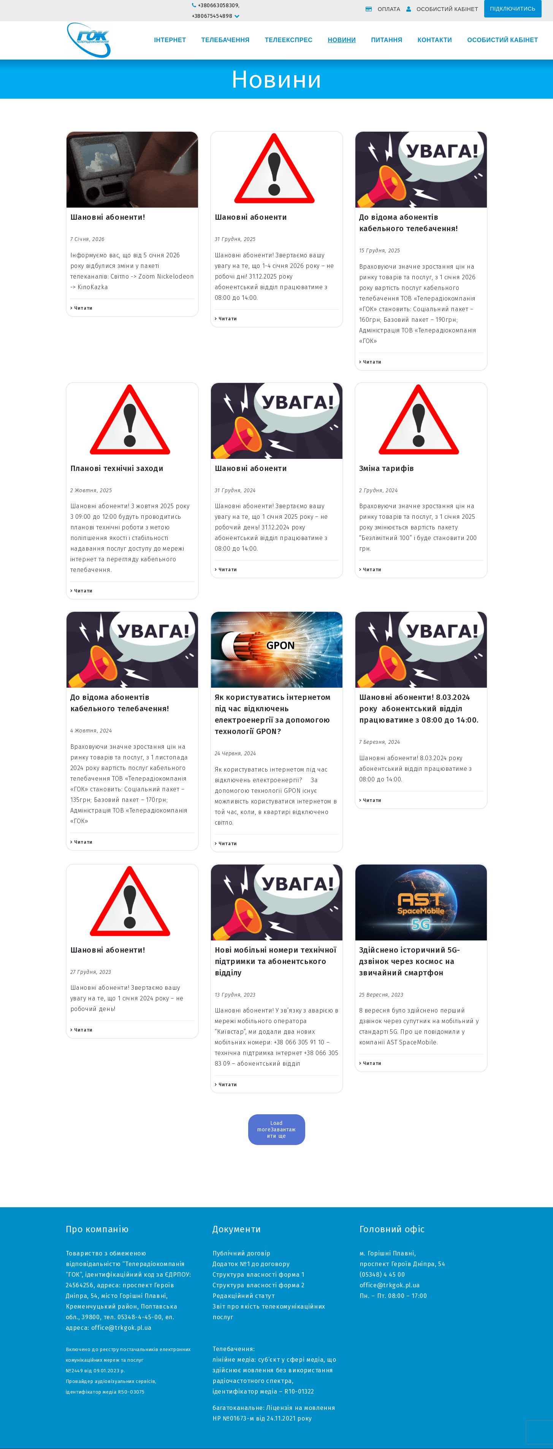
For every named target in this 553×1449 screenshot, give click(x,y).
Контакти (435, 40)
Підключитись (513, 9)
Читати (83, 308)
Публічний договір (241, 1253)
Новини (342, 40)
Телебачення (225, 40)
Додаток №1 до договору (251, 1264)
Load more (270, 1126)
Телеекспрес (289, 40)
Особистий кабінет (447, 9)
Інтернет (170, 40)
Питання (386, 40)
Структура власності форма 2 (258, 1285)
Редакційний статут (243, 1295)
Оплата (389, 9)
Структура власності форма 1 (258, 1274)
